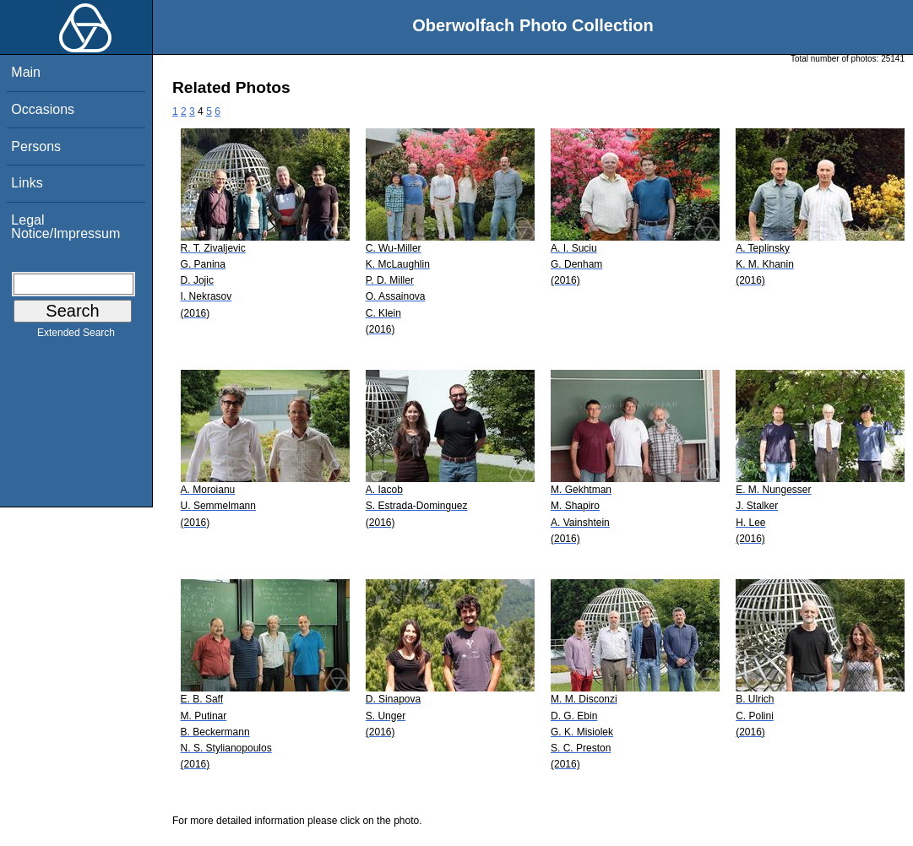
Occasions (42, 109)
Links (26, 183)
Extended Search (76, 336)
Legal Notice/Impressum (65, 227)
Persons (36, 146)
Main (26, 72)
